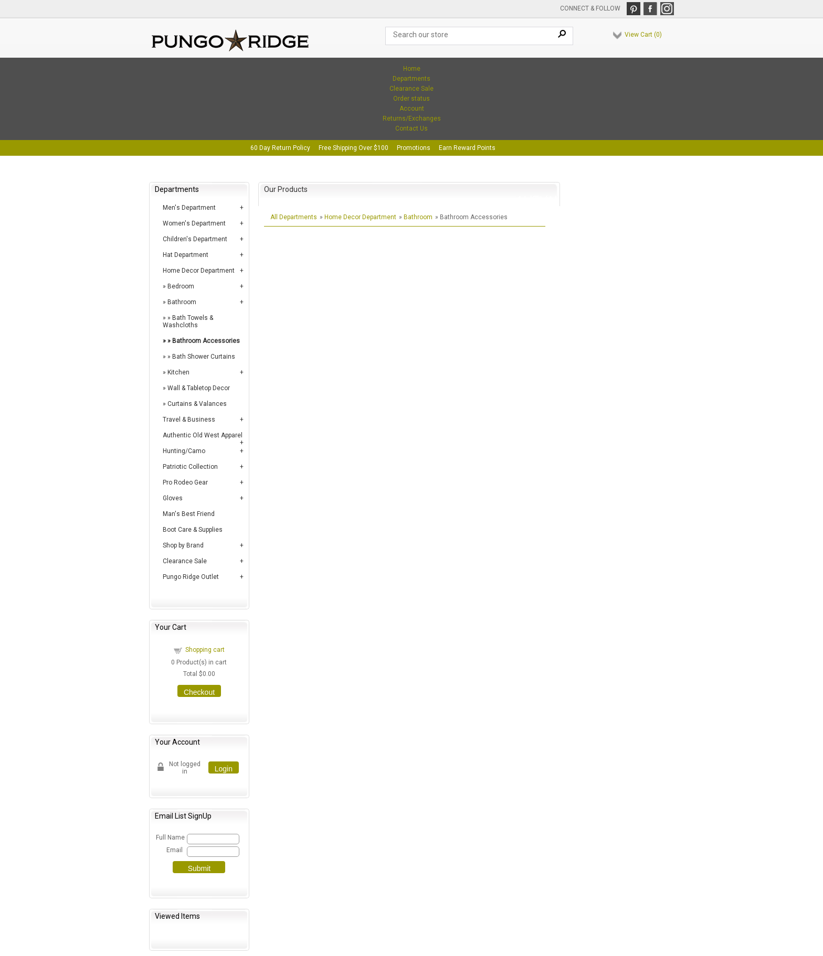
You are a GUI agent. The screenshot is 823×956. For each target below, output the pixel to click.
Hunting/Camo (184, 451)
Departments (411, 78)
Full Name (170, 837)
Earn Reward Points (467, 148)
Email (174, 850)
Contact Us (411, 128)
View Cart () (643, 34)
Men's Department (189, 207)
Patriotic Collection (190, 466)
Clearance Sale (411, 88)
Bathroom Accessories (206, 341)
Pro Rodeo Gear (185, 482)
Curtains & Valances (197, 403)
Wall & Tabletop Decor (198, 388)
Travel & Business (189, 419)
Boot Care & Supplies (193, 529)
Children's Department (195, 239)
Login (224, 769)
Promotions (413, 148)
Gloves (173, 498)
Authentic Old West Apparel (202, 435)
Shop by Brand (183, 545)
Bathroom (181, 302)
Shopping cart (205, 649)
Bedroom (180, 286)
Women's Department (194, 223)
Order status (411, 98)
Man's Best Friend (189, 514)
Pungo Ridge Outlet (191, 577)
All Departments (293, 217)
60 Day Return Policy (280, 148)
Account (411, 108)
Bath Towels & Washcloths (188, 321)
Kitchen (178, 372)
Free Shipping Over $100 (353, 148)
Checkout (199, 692)
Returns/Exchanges (412, 118)
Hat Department (185, 255)
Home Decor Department (199, 270)
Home (411, 68)
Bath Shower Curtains (203, 356)
